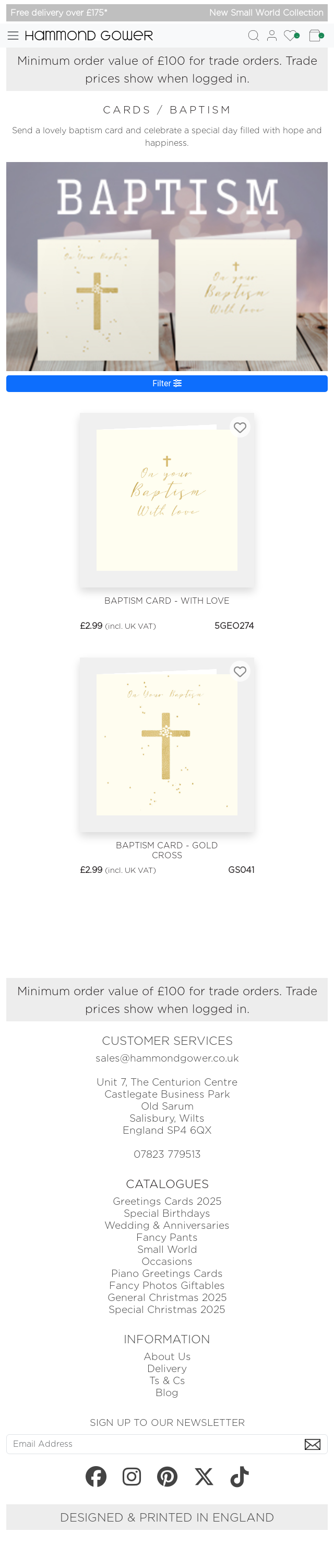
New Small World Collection (266, 13)
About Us (167, 1357)
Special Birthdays (167, 1213)
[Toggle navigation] (13, 35)
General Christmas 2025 (167, 1298)
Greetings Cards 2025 (167, 1201)
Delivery (167, 1369)
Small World (167, 1249)
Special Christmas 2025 (167, 1310)
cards (130, 109)
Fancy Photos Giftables (167, 1286)
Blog (167, 1393)
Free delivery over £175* (59, 13)
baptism (201, 109)
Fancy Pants (167, 1237)
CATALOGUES (167, 1184)
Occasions (167, 1261)
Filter (167, 383)
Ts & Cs (167, 1381)
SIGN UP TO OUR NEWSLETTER (167, 1422)
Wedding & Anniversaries (167, 1225)
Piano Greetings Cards (167, 1274)
